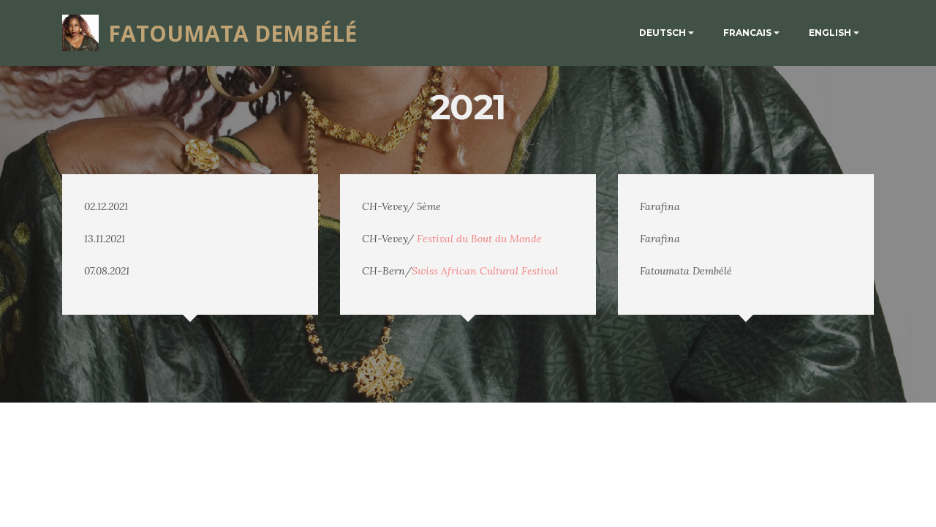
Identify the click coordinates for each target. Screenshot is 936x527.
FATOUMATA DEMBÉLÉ (232, 33)
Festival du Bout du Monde (479, 238)
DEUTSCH (662, 32)
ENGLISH (830, 32)
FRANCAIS (747, 32)
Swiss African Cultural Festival (485, 270)
